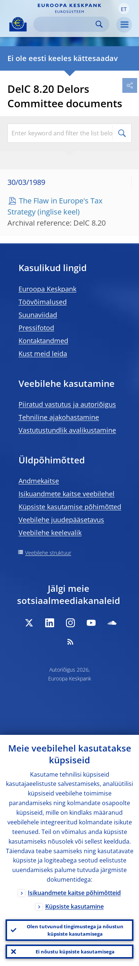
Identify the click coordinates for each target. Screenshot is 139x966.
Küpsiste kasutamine (74, 906)
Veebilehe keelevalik (50, 532)
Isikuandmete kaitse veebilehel (67, 493)
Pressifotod (36, 327)
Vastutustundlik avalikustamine (67, 430)
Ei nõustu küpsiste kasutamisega (75, 951)
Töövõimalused (43, 301)
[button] (123, 8)
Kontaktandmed (43, 340)
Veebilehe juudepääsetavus (61, 519)
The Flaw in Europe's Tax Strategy (54, 206)
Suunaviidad (38, 314)
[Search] (65, 24)
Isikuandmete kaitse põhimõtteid (74, 893)
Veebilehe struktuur (48, 552)
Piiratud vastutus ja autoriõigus (67, 404)
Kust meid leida (43, 353)
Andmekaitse (39, 480)
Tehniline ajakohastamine (59, 417)
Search (99, 24)
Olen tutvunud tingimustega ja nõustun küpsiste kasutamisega (75, 930)
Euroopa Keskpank (47, 288)
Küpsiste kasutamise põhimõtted (70, 506)
